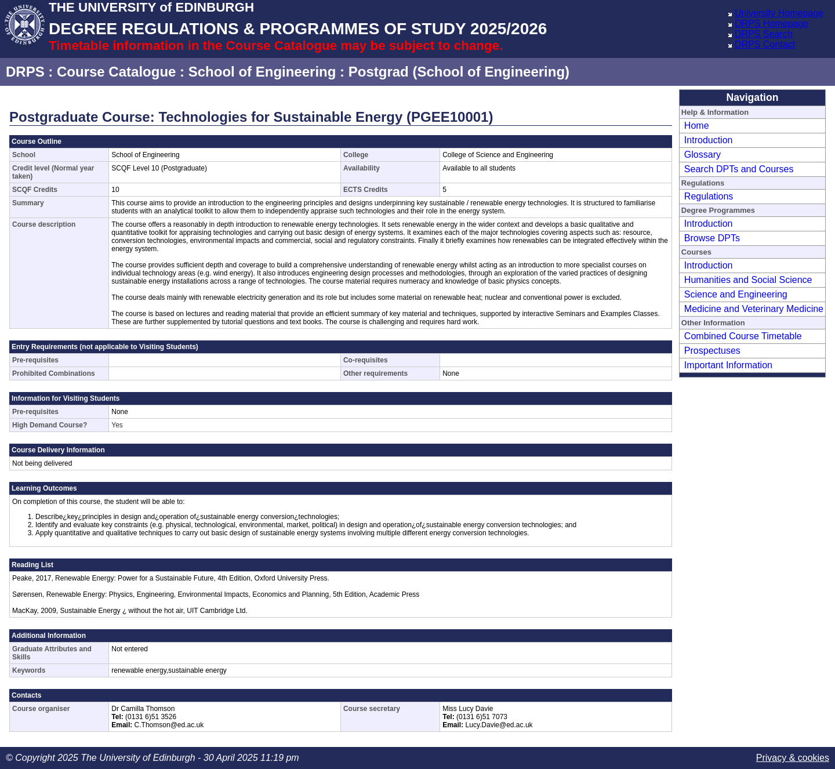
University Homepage (779, 13)
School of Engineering (262, 71)
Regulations (709, 196)
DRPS (25, 71)
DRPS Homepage (771, 23)
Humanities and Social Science (748, 280)
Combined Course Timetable (743, 336)
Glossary (702, 154)
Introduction (708, 140)
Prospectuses (712, 351)
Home (696, 125)
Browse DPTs (712, 238)
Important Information (728, 365)
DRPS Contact (765, 44)
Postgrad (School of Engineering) (458, 71)
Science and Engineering (735, 294)
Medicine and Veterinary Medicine (753, 309)
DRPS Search (764, 34)
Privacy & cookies (792, 758)
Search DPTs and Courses (739, 169)
